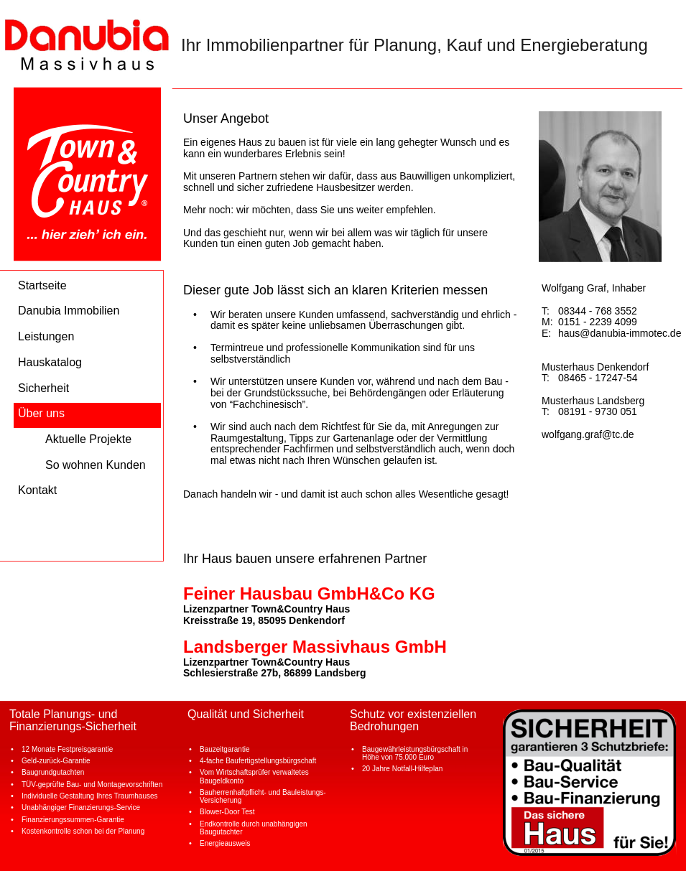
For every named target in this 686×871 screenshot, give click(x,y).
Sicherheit (43, 388)
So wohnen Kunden (95, 465)
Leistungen (46, 336)
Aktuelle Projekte (88, 439)
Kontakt (37, 490)
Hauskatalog (50, 362)
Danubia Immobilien (68, 310)
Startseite (42, 285)
